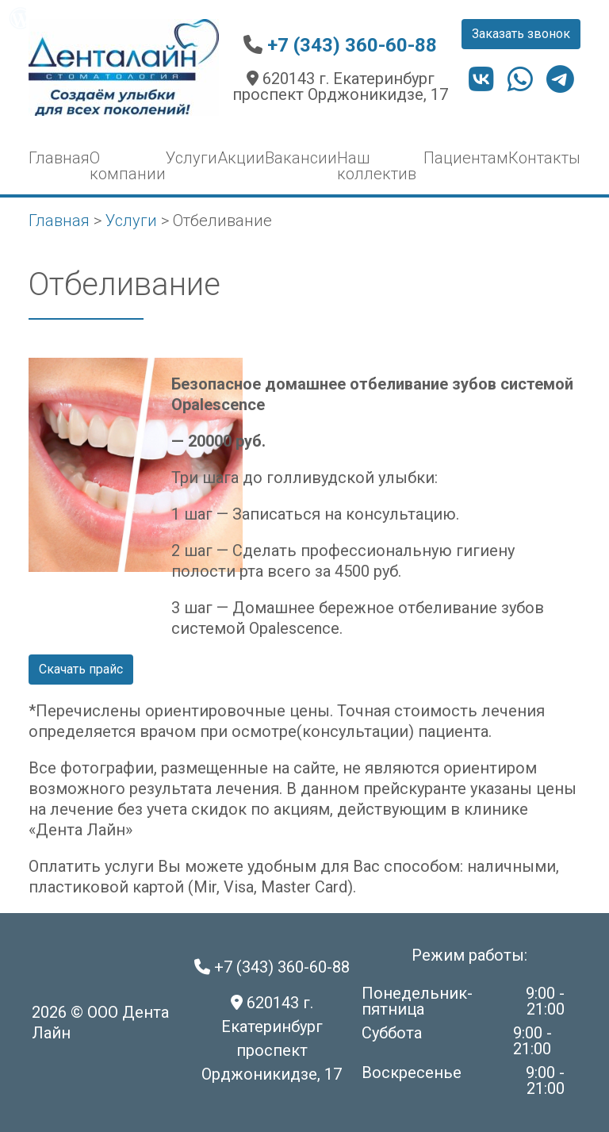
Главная (59, 157)
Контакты (544, 157)
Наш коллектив (376, 165)
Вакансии (301, 157)
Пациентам (465, 157)
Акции (241, 157)
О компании (128, 165)
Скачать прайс (81, 669)
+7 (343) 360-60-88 (352, 45)
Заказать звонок (521, 33)
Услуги (191, 157)
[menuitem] (20, 18)
